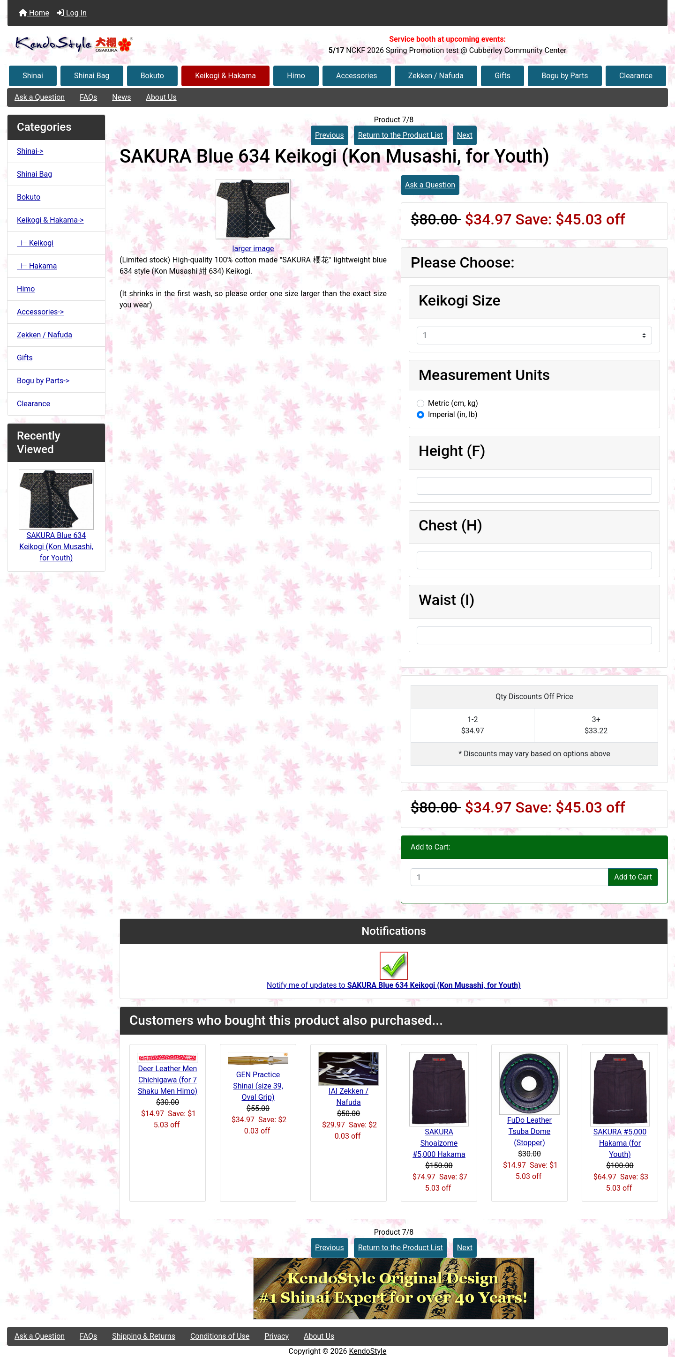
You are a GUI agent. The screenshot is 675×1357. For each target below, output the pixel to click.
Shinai (32, 75)
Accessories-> (40, 311)
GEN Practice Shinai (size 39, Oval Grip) (258, 1086)
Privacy (276, 1336)
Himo (296, 75)
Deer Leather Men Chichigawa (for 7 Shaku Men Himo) (167, 1080)
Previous (329, 135)
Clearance (635, 75)
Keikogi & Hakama (225, 75)
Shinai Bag (91, 75)
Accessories (356, 75)
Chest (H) (450, 525)
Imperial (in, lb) (453, 414)
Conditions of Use (219, 1336)
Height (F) (452, 451)
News (121, 97)
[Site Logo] (117, 45)
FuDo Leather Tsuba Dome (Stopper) (529, 1131)
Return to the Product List (400, 135)
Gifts (502, 75)
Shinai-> (30, 151)
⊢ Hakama (37, 265)
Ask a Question (40, 97)
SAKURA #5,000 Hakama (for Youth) (620, 1143)
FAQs (88, 97)
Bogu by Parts (564, 75)
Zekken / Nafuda (436, 75)
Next (464, 135)
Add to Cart (633, 876)
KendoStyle (367, 1351)
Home (34, 12)
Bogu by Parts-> (43, 380)
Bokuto (152, 75)
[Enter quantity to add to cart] (509, 877)
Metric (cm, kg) (453, 403)
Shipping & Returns (143, 1336)
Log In (72, 12)
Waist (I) (446, 600)
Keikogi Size (460, 300)
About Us (161, 97)
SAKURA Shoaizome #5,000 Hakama (438, 1143)
